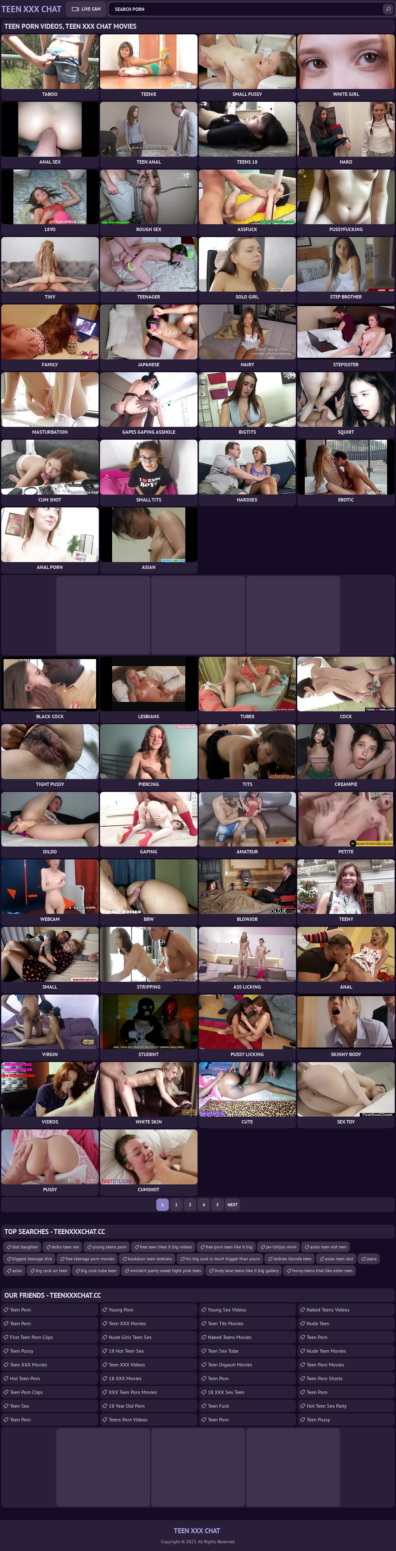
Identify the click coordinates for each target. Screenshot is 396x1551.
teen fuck (218, 1406)
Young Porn (121, 1309)
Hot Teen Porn (25, 1378)
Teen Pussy (318, 1419)
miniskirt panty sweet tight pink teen (165, 1270)
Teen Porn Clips (26, 1392)
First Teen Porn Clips (31, 1337)
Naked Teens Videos (328, 1309)
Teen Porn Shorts (325, 1378)
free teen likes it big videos (166, 1247)
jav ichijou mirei (281, 1247)
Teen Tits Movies (225, 1323)
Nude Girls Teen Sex (130, 1337)
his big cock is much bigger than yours (223, 1259)
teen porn (317, 1337)
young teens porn (110, 1247)
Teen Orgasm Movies (230, 1364)
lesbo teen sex (65, 1247)
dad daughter (25, 1247)
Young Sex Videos (227, 1309)
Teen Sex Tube (223, 1351)
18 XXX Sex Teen (226, 1392)
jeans (372, 1259)
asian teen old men (328, 1247)
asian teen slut (339, 1259)
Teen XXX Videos (127, 1364)
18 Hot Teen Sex (126, 1351)
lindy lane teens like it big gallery (246, 1270)
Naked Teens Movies (230, 1337)
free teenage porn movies (90, 1259)
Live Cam (91, 9)
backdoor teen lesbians (150, 1259)
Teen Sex (19, 1406)
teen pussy (21, 1351)
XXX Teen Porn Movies (133, 1392)
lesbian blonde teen (292, 1259)
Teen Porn (20, 1309)
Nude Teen (318, 1323)
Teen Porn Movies (325, 1364)
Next (233, 1205)
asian (17, 1270)
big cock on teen (52, 1270)
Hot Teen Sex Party (326, 1406)
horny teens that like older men (322, 1270)
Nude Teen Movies (326, 1351)
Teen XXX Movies (28, 1364)
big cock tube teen (99, 1270)
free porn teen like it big (229, 1247)
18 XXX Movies (125, 1378)
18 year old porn (127, 1406)
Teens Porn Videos (128, 1419)
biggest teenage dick (32, 1259)
